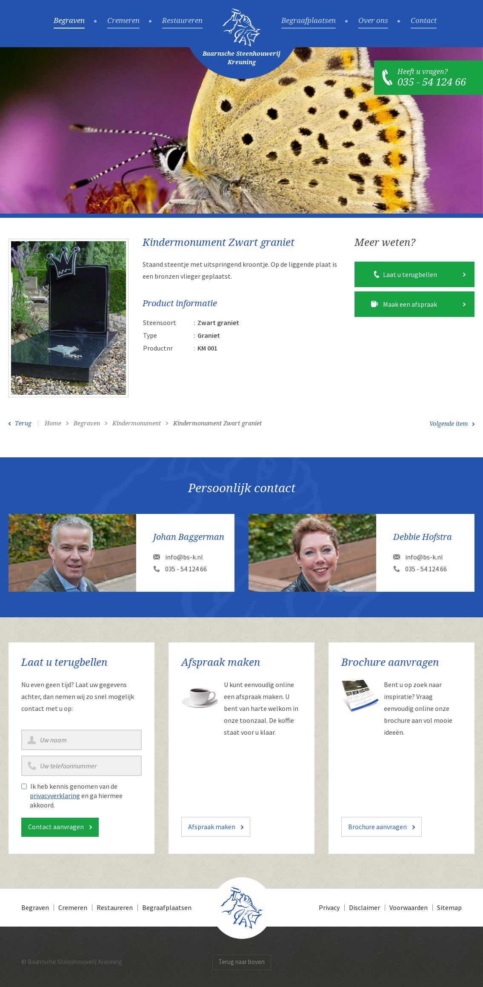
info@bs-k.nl (184, 557)
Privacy (329, 907)
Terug (23, 423)
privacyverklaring (55, 795)
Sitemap (449, 907)
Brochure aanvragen (377, 826)
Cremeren (123, 21)
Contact (424, 21)
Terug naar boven (241, 962)
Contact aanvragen (56, 826)
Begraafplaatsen (308, 21)
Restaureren (182, 21)
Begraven (69, 21)
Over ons (373, 21)
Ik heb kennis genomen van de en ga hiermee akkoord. (76, 795)
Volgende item (448, 423)
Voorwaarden (408, 907)
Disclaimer (364, 907)
